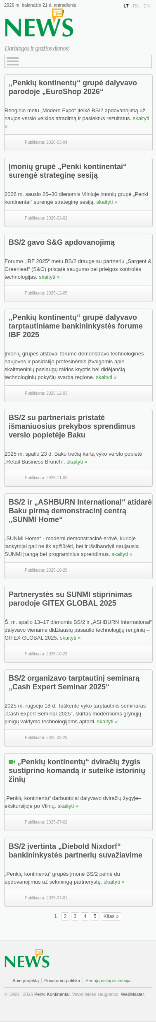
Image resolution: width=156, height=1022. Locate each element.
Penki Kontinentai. (52, 994)
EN (147, 5)
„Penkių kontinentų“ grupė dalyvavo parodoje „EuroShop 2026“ (73, 87)
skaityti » (107, 202)
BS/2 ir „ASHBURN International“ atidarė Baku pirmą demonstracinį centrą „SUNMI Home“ (80, 511)
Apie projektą (25, 980)
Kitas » (111, 916)
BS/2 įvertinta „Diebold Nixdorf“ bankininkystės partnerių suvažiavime (75, 850)
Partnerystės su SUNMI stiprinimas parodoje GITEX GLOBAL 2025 (70, 598)
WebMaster (132, 994)
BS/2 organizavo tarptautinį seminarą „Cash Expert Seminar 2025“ (74, 682)
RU (136, 5)
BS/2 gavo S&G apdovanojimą (62, 242)
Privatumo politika (62, 980)
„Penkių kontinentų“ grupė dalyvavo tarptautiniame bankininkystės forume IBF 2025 (76, 326)
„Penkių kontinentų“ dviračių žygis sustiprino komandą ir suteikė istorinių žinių (77, 770)
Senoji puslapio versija (107, 980)
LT (126, 5)
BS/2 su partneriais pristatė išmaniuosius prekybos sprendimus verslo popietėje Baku (72, 426)
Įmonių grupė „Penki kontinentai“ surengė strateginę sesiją (68, 170)
